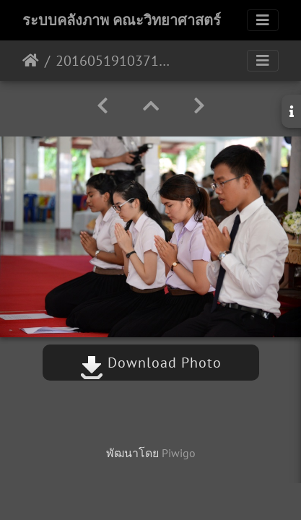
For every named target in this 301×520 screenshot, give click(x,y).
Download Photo (151, 362)
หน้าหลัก (30, 61)
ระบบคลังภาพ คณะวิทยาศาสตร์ (121, 20)
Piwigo (179, 453)
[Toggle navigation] (263, 20)
